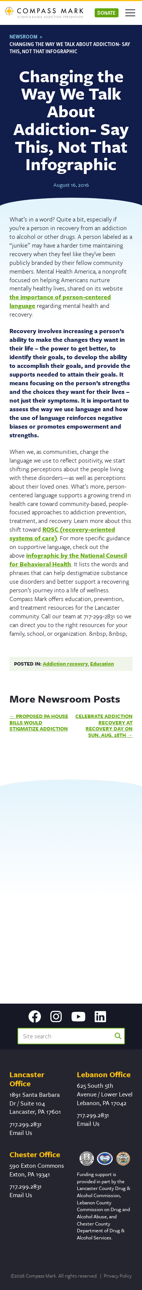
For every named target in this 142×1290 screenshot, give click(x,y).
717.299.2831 (25, 1124)
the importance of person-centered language (60, 301)
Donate (106, 12)
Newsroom (23, 36)
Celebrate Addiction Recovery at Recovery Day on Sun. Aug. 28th (104, 725)
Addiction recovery (65, 663)
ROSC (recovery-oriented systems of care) (62, 534)
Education (102, 663)
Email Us (20, 1132)
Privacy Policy (118, 1275)
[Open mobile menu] (130, 12)
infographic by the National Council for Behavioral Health (68, 560)
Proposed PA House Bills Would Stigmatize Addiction (38, 722)
